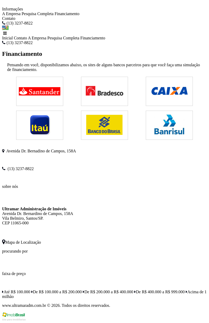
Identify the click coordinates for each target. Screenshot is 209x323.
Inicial (7, 38)
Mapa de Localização (21, 242)
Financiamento (67, 13)
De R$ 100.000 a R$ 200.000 (56, 292)
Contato (8, 18)
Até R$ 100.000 (16, 292)
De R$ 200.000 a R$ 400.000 (108, 292)
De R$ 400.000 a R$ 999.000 (159, 292)
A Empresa (11, 13)
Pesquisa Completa (38, 13)
